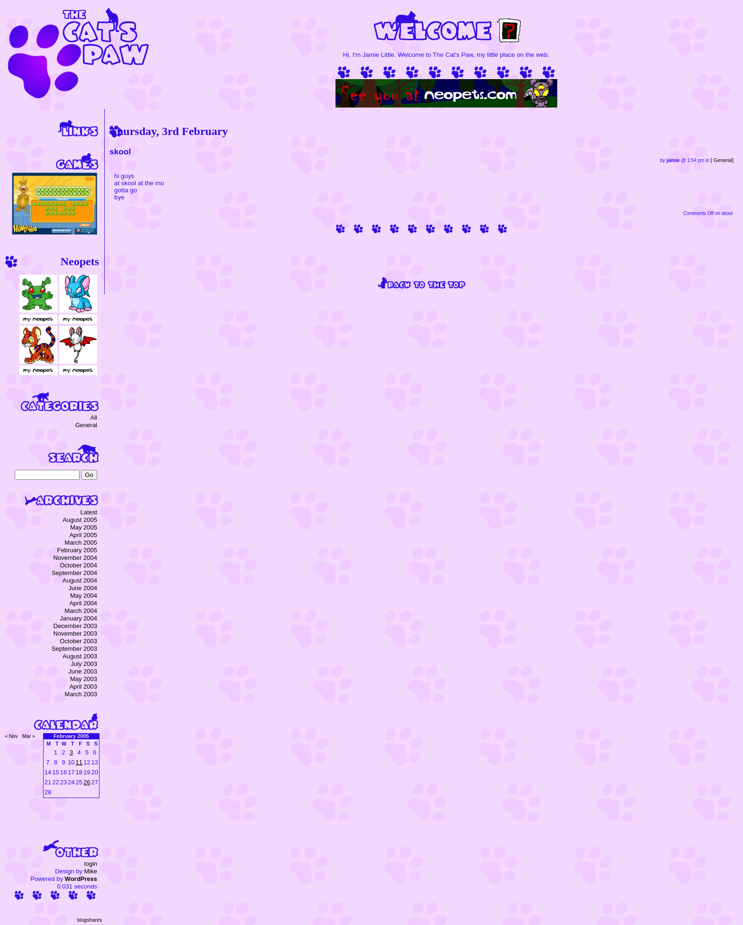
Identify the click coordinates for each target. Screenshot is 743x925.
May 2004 (83, 595)
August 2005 (80, 519)
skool (120, 151)
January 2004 (78, 618)
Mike (90, 871)
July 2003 (84, 663)
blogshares (89, 920)
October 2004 (78, 565)
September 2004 (74, 572)
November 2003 (76, 633)
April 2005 (83, 535)
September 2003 (74, 648)
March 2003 (80, 694)
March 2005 (80, 542)
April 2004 (83, 603)
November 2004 (76, 557)
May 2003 (83, 679)
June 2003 (82, 671)
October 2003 (78, 641)
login (90, 863)
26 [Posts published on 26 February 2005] (86, 782)
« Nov (11, 736)
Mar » (28, 736)
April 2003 (83, 686)
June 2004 (82, 588)
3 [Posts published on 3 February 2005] (71, 752)
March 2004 (80, 610)
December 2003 (76, 625)
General (723, 160)
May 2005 (83, 527)
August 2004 (80, 580)
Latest (89, 512)
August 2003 (80, 656)
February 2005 (77, 550)
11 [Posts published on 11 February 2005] (79, 762)
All (94, 417)
